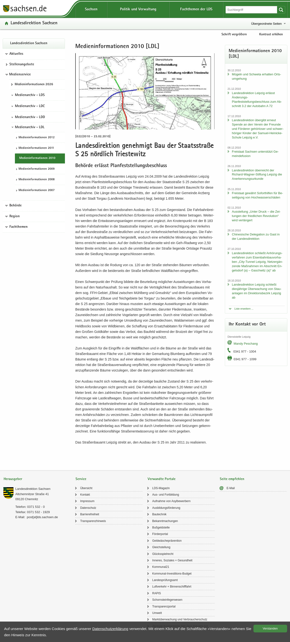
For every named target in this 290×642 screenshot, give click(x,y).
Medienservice (20, 75)
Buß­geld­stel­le (161, 527)
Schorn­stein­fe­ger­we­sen (167, 599)
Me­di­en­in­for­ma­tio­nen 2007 (37, 190)
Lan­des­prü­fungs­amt (165, 580)
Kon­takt (85, 494)
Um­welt (157, 613)
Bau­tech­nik (159, 514)
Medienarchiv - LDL (29, 127)
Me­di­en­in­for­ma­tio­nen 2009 (37, 169)
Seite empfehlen (232, 479)
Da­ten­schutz (88, 508)
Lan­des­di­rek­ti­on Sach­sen (34, 23)
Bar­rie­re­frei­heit (89, 514)
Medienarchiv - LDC (30, 106)
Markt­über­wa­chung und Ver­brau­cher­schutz (179, 619)
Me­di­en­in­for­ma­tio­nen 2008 (37, 179)
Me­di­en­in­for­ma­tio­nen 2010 (37, 158)
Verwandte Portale (162, 479)
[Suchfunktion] (252, 9)
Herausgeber (13, 479)
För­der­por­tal (160, 534)
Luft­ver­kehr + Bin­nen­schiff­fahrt (171, 586)
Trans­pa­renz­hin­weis (93, 521)
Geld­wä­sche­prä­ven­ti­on (167, 540)
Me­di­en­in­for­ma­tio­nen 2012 (37, 137)
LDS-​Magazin (161, 488)
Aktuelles (16, 54)
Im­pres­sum (87, 501)
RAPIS (156, 593)
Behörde (15, 206)
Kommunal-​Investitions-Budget (171, 573)
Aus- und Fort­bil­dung (165, 494)
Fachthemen (18, 227)
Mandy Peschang (245, 343)
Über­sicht (86, 488)
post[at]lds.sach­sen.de (42, 517)
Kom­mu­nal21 (160, 567)
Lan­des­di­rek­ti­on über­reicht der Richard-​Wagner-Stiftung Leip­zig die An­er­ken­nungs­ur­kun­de (257, 174)
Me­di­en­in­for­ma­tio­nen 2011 (36, 148)
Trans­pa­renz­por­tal (164, 606)
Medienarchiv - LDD (30, 117)
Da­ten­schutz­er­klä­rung (110, 629)
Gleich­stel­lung (161, 547)
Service (81, 479)
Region (14, 216)
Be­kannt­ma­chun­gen (165, 521)
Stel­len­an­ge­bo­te (21, 64)
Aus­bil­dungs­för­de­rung (166, 508)
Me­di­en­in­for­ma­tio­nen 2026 (34, 84)
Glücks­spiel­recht (162, 554)
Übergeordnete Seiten (266, 23)
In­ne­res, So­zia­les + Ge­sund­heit (172, 560)
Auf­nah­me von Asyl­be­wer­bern (171, 501)
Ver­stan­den (270, 628)
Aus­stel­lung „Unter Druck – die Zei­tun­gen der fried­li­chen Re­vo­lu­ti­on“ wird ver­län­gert (256, 216)
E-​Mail (231, 488)
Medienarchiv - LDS (30, 95)
